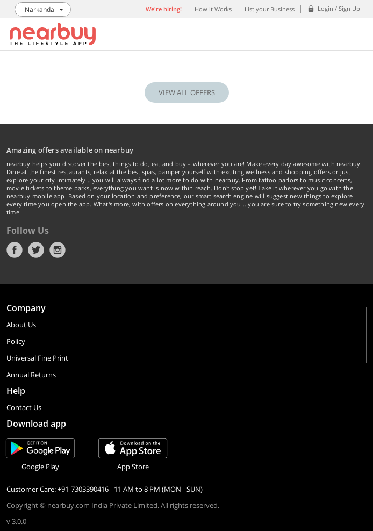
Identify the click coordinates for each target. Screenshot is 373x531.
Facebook (14, 250)
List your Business (270, 9)
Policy (15, 341)
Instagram (57, 250)
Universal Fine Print (37, 358)
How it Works (213, 9)
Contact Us (23, 407)
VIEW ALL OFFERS (187, 92)
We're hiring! (164, 9)
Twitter (36, 250)
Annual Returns (31, 374)
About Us (21, 324)
